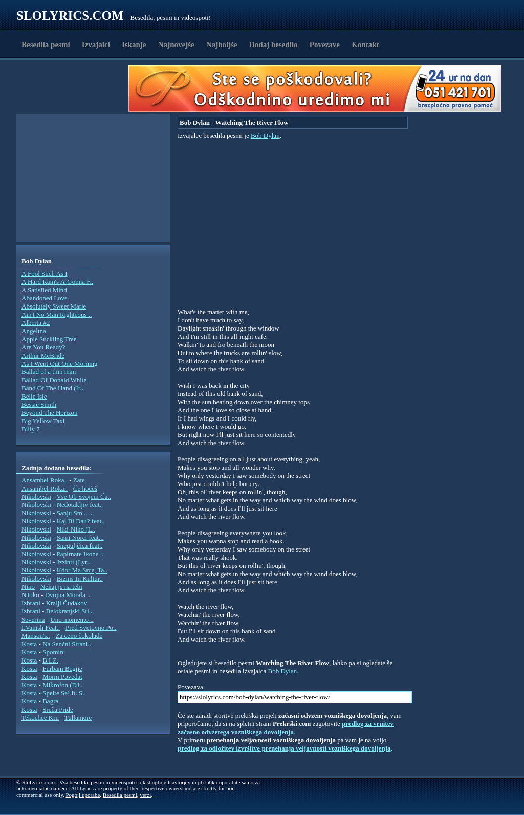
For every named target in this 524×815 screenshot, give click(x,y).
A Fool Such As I (44, 273)
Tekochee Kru (40, 717)
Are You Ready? (43, 347)
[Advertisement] (76, 88)
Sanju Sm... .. (75, 513)
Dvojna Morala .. (68, 595)
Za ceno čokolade (79, 636)
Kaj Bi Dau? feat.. (81, 521)
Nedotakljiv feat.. (80, 505)
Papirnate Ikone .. (80, 554)
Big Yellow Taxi (42, 421)
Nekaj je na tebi (61, 586)
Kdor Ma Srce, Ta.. (82, 570)
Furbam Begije (62, 668)
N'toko (30, 595)
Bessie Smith (38, 404)
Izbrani (30, 603)
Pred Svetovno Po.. (91, 627)
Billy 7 (30, 429)
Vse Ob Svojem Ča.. (83, 496)
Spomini (53, 652)
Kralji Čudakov (67, 603)
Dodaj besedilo (273, 44)
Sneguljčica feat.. (80, 545)
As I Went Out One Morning (59, 363)
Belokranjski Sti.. (69, 611)
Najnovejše (176, 44)
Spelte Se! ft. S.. (64, 693)
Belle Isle (34, 396)
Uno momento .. (72, 619)
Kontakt (365, 44)
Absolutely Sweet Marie (53, 306)
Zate (79, 480)
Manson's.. (35, 636)
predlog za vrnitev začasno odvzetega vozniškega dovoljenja (286, 728)
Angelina (33, 331)
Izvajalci (96, 44)
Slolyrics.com (70, 16)
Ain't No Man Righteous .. (56, 314)
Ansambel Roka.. (44, 480)
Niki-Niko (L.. (76, 529)
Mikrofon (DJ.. (62, 685)
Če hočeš (85, 488)
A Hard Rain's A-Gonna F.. (57, 281)
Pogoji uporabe (83, 794)
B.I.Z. (50, 660)
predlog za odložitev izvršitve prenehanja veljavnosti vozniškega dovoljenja (284, 748)
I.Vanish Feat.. (40, 627)
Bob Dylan (265, 135)
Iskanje (134, 44)
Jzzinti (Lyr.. (73, 562)
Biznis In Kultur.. (80, 578)
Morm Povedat (62, 676)
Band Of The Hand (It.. (52, 388)
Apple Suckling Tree (49, 339)
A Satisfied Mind (44, 290)
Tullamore (78, 717)
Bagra (50, 701)
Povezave (325, 44)
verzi (145, 794)
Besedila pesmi (45, 44)
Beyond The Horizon (49, 412)
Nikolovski (36, 496)
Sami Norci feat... (80, 537)
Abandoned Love (44, 298)
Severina (33, 619)
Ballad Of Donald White (53, 380)
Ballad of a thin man (48, 372)
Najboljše (221, 44)
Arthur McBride (42, 355)
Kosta (29, 644)
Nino (28, 586)
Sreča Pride (57, 709)
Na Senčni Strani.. (66, 644)
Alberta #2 (35, 322)
